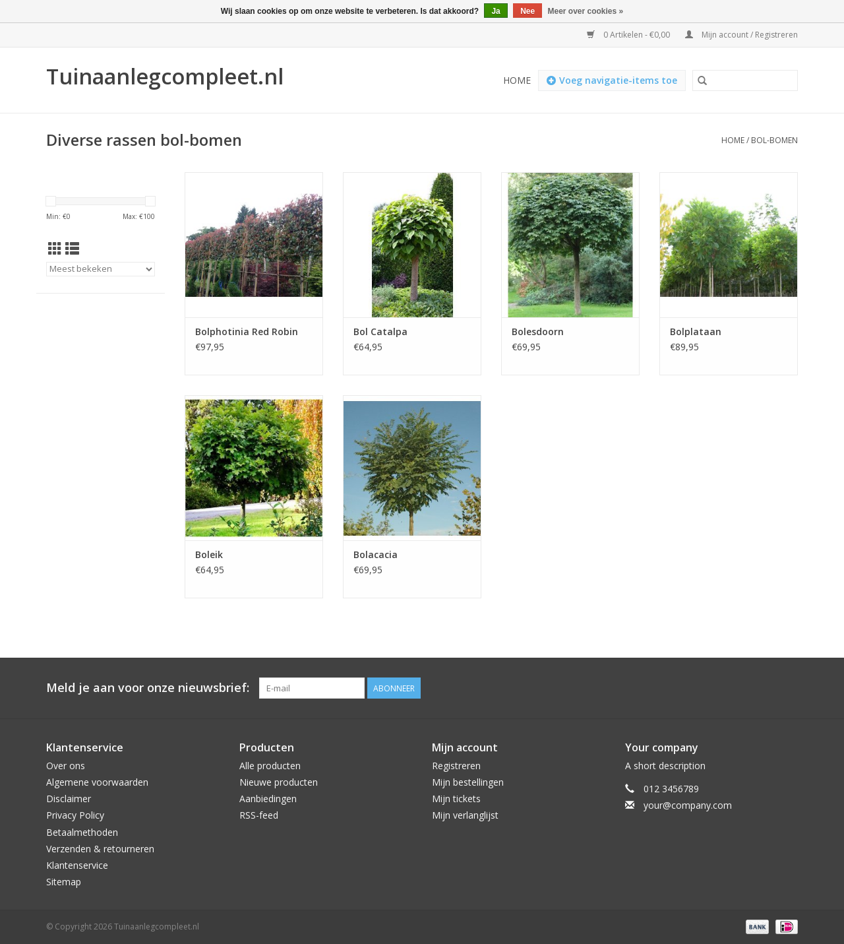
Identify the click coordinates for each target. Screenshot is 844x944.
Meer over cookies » (586, 11)
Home (517, 80)
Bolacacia (375, 554)
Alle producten (270, 765)
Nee (527, 11)
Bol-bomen (774, 140)
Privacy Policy (75, 815)
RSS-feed (258, 815)
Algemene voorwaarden (97, 782)
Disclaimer (68, 798)
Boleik (209, 554)
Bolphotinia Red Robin (246, 331)
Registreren (456, 765)
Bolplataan (695, 331)
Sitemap (63, 881)
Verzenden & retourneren (100, 848)
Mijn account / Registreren (741, 34)
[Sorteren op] (100, 269)
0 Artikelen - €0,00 (629, 34)
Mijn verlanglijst (465, 815)
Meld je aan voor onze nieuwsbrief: (147, 688)
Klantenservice (77, 865)
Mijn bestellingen (468, 782)
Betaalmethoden (82, 832)
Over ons (65, 765)
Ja (495, 11)
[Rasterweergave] (55, 248)
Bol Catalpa (380, 331)
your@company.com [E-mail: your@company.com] (688, 805)
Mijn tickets (456, 798)
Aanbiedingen (268, 798)
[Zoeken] (745, 80)
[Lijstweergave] (72, 248)
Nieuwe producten (278, 782)
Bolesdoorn (538, 331)
